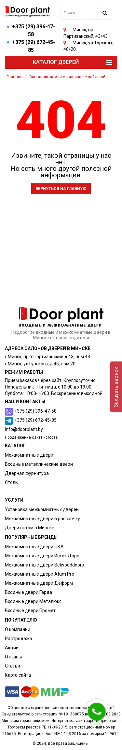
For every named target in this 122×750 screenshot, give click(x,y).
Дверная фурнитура (27, 473)
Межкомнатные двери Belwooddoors (44, 564)
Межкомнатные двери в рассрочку (42, 518)
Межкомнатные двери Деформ (39, 583)
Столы (12, 482)
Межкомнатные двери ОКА (34, 546)
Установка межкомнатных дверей (42, 509)
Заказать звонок (116, 387)
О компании (17, 629)
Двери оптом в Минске (29, 527)
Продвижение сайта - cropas (31, 437)
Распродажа (18, 638)
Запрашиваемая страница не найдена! (67, 76)
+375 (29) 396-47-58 (35, 411)
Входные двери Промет (30, 610)
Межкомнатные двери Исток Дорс (42, 555)
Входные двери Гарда (28, 592)
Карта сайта (18, 675)
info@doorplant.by (24, 429)
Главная (14, 76)
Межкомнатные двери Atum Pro (39, 574)
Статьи (12, 666)
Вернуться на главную (61, 188)
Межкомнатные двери (29, 455)
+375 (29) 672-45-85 (35, 420)
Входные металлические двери (39, 464)
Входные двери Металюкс (33, 601)
